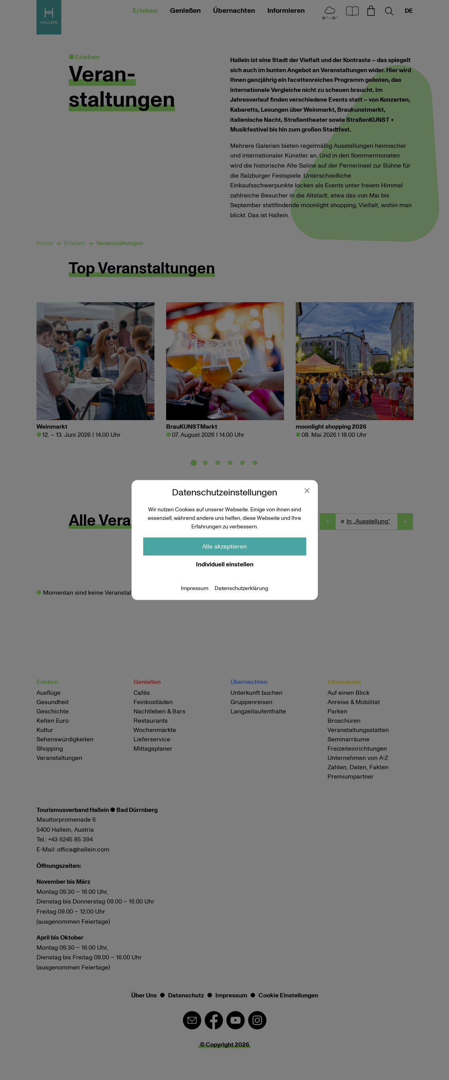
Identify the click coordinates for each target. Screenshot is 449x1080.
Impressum (194, 588)
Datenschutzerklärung (241, 588)
